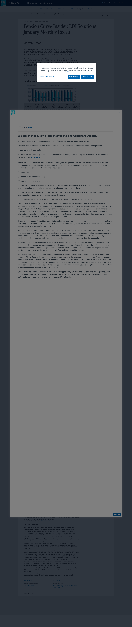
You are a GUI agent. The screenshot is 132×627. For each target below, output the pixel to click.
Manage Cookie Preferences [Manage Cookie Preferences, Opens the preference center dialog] (47, 76)
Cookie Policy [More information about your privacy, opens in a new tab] (68, 71)
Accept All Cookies (87, 76)
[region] (66, 72)
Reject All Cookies (74, 76)
